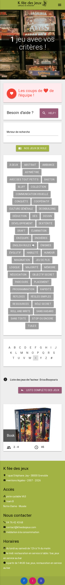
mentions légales (15, 480)
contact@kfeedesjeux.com (21, 527)
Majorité (32, 267)
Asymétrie (32, 172)
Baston (49, 179)
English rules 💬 (24, 245)
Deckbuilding (47, 208)
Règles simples (41, 296)
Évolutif (15, 252)
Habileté (32, 252)
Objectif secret (43, 274)
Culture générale (21, 208)
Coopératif (41, 201)
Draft (22, 230)
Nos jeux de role (32, 148)
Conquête (21, 201)
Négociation (18, 274)
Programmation (23, 289)
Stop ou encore (42, 318)
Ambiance (48, 164)
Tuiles (32, 325)
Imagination (22, 260)
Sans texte (18, 318)
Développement (22, 223)
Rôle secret (43, 303)
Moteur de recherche (18, 131)
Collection (38, 186)
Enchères (41, 238)
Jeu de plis (43, 260)
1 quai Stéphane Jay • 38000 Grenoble (27, 475)
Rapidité (45, 289)
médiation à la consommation (22, 532)
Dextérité (46, 223)
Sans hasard (45, 311)
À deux (14, 164)
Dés (35, 216)
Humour (49, 252)
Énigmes (46, 245)
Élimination (39, 230)
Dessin (47, 216)
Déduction (20, 216)
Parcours (21, 282)
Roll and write (21, 311)
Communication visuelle (32, 194)
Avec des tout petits (24, 179)
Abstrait (30, 164)
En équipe (22, 238)
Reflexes (19, 296)
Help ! (49, 113)
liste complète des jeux (40, 390)
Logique (15, 267)
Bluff (21, 186)
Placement (41, 282)
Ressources (21, 303)
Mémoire (50, 267)
